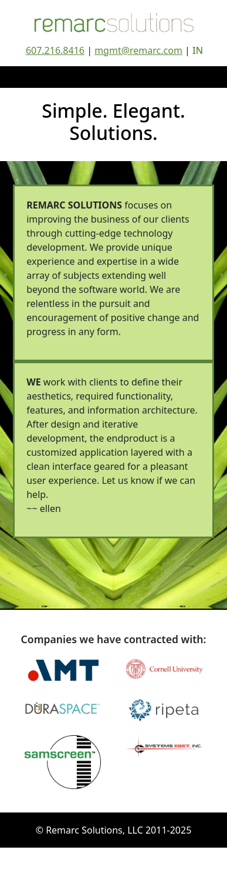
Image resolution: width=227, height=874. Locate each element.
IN (197, 50)
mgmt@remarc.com (138, 50)
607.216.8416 (55, 50)
